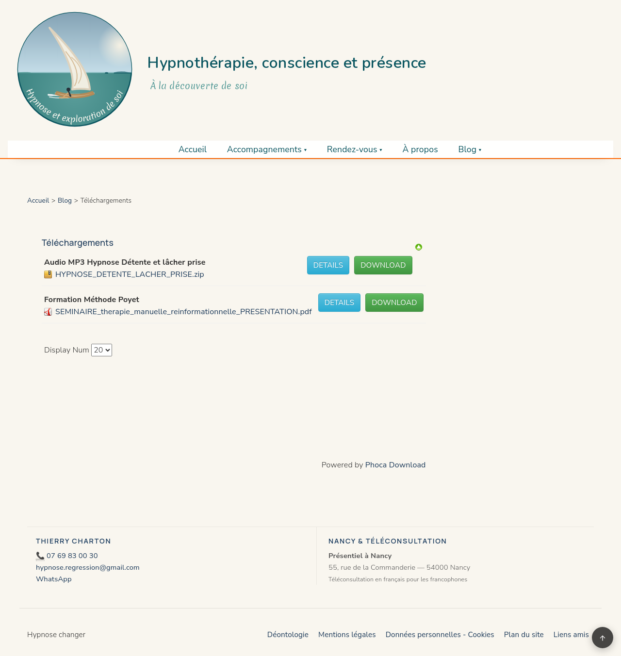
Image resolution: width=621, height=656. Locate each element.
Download (383, 265)
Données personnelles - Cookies (440, 635)
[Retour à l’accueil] (75, 69)
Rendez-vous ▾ (354, 149)
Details (328, 265)
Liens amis (571, 635)
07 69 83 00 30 (72, 555)
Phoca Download (395, 465)
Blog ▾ (469, 149)
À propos (420, 149)
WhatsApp (54, 579)
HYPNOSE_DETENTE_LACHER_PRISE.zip (129, 274)
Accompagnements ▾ (267, 149)
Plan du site (524, 635)
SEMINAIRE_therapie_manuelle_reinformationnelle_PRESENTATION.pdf (183, 311)
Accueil (193, 149)
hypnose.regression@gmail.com (88, 567)
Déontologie (288, 635)
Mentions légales (347, 635)
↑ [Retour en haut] (603, 637)
